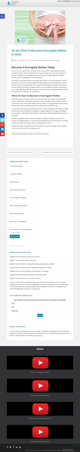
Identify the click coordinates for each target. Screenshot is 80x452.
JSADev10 (26, 60)
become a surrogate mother (22, 71)
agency (19, 111)
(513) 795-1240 (74, 1)
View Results (40, 319)
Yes (13, 303)
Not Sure (15, 311)
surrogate (38, 134)
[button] (2, 16)
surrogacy (31, 134)
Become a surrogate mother (40, 60)
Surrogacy (51, 60)
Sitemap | (61, 450)
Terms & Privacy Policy (16, 246)
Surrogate (57, 60)
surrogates (45, 134)
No (13, 307)
